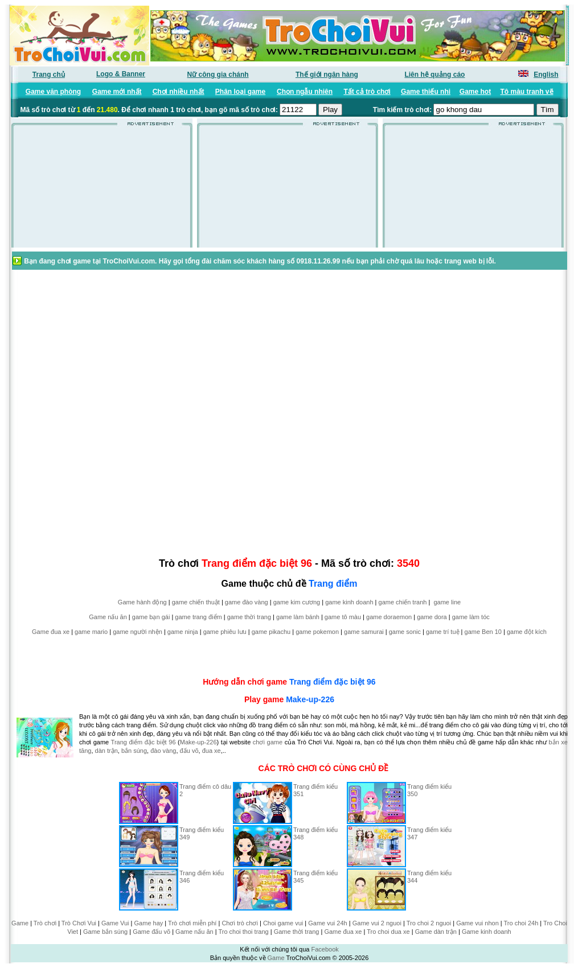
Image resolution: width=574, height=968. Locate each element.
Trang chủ (48, 75)
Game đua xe (50, 631)
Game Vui (115, 923)
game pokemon (317, 631)
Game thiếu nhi (425, 92)
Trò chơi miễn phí (192, 923)
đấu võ (189, 750)
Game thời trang (296, 931)
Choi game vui (283, 923)
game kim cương (296, 602)
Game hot (475, 92)
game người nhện (137, 631)
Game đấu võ (151, 931)
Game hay (148, 923)
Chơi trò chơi (240, 923)
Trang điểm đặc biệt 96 (332, 681)
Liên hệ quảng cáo (434, 75)
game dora (432, 616)
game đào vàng (246, 602)
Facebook (324, 949)
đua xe (211, 750)
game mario (91, 631)
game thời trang (249, 616)
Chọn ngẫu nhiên (305, 92)
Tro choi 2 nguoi (429, 923)
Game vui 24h (327, 923)
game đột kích (527, 631)
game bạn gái (151, 616)
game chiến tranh (403, 602)
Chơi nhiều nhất (178, 92)
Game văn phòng (53, 92)
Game (19, 923)
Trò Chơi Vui (79, 923)
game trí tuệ (443, 631)
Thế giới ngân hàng (327, 75)
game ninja (182, 631)
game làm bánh (297, 616)
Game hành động (142, 602)
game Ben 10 (483, 631)
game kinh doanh (349, 602)
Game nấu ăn (108, 616)
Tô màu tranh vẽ (527, 92)
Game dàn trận (436, 931)
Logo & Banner (120, 74)
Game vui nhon (477, 923)
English (546, 75)
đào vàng (163, 750)
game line (447, 602)
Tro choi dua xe (388, 931)
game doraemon (389, 616)
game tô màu (343, 616)
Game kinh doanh (486, 931)
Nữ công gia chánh (218, 75)
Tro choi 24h (521, 923)
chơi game (267, 742)
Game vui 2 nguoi (376, 923)
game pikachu (271, 631)
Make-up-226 (310, 699)
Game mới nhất (117, 92)
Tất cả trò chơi (366, 92)
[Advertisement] (102, 190)
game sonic (405, 631)
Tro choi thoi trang (243, 931)
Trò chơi (45, 923)
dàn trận (106, 750)
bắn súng (134, 750)
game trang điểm (198, 616)
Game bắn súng (105, 931)
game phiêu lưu (225, 631)
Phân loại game (240, 92)
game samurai (364, 631)
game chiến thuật (196, 602)
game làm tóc (471, 616)
